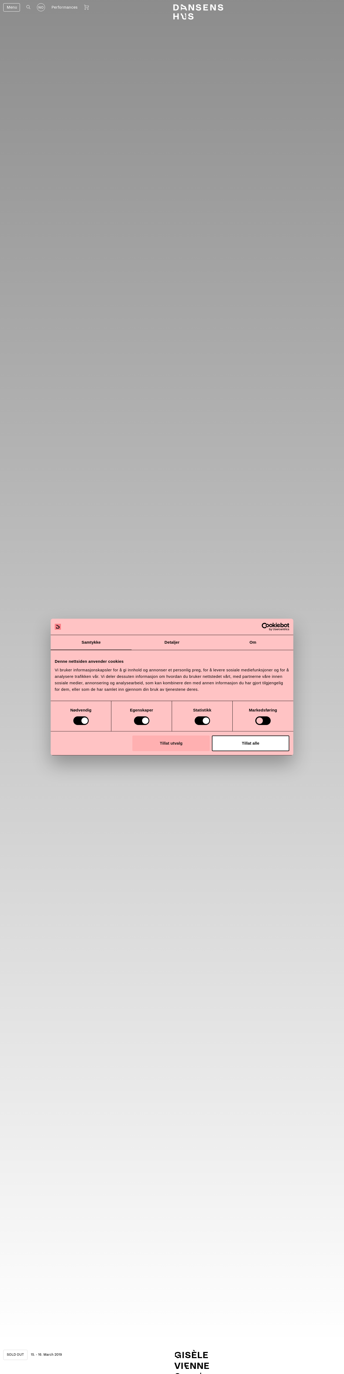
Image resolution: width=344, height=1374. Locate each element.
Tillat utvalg (171, 743)
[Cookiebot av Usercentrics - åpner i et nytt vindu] (265, 627)
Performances (64, 7)
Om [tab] (252, 642)
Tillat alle (250, 743)
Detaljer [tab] (172, 642)
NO (41, 7)
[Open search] (28, 7)
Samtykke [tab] (91, 642)
